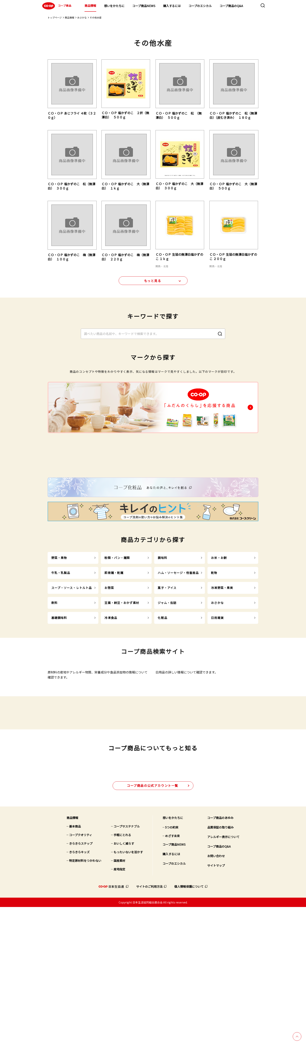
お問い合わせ (216, 1004)
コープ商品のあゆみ (220, 966)
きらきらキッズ (79, 1000)
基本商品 (75, 974)
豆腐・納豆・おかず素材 (121, 682)
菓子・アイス (167, 667)
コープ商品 (56, 6)
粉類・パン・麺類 (117, 637)
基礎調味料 (59, 697)
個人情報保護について (189, 1034)
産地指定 (119, 1017)
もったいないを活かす (128, 1000)
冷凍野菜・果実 (222, 667)
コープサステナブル (127, 974)
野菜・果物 (59, 637)
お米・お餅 (219, 637)
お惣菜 (109, 667)
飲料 (54, 682)
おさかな (82, 17)
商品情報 (90, 6)
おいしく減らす (124, 991)
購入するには (172, 6)
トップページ (55, 17)
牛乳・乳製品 (60, 652)
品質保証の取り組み (220, 975)
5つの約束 (171, 975)
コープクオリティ (80, 983)
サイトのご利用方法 (149, 1034)
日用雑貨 (217, 697)
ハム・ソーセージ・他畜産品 (178, 652)
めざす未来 (172, 984)
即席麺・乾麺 (113, 652)
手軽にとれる (122, 983)
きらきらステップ (81, 991)
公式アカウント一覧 (152, 933)
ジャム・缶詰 (167, 682)
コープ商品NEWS (143, 6)
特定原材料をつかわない (85, 1009)
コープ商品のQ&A (231, 6)
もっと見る (152, 283)
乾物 (214, 652)
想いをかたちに (114, 6)
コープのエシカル (200, 6)
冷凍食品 (110, 697)
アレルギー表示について (223, 985)
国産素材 (119, 1009)
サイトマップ (216, 1013)
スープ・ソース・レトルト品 (71, 667)
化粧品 (162, 697)
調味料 (162, 637)
